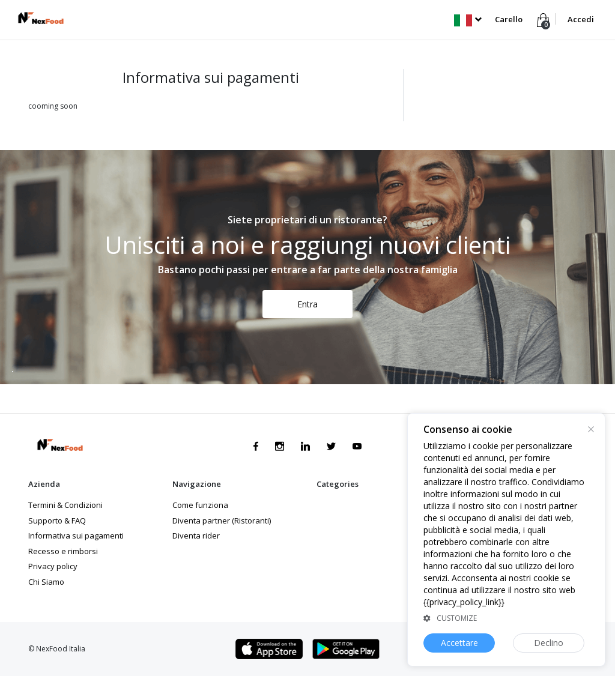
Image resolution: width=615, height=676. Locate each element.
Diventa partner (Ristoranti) (221, 520)
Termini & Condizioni (65, 504)
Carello (508, 19)
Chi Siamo (46, 581)
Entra (307, 304)
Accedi (581, 19)
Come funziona (200, 504)
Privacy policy (52, 566)
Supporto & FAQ (57, 520)
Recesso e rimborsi (63, 551)
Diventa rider (196, 535)
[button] (467, 19)
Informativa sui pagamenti (76, 535)
